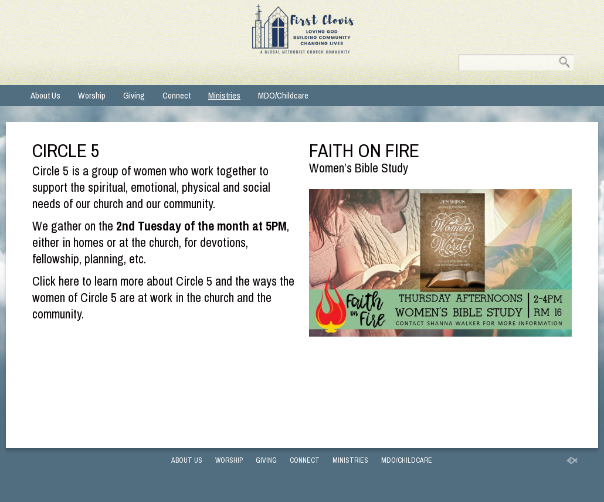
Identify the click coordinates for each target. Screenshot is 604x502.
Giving (134, 95)
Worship (92, 95)
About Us (45, 95)
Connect (176, 95)
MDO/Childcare (283, 95)
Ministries (224, 95)
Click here (55, 281)
